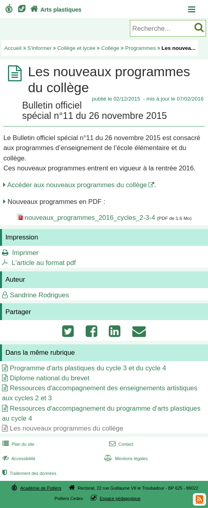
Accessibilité (18, 458)
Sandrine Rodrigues (39, 295)
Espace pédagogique (120, 498)
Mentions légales (125, 458)
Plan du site (17, 444)
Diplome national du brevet (50, 378)
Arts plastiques (55, 9)
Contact (120, 444)
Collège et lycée (76, 48)
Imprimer (25, 253)
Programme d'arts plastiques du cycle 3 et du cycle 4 (88, 368)
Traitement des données (28, 473)
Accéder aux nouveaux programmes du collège (77, 185)
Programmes (140, 48)
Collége (110, 48)
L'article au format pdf (44, 263)
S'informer (39, 48)
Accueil (13, 48)
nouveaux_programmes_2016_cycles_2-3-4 (90, 217)
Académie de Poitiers (40, 488)
